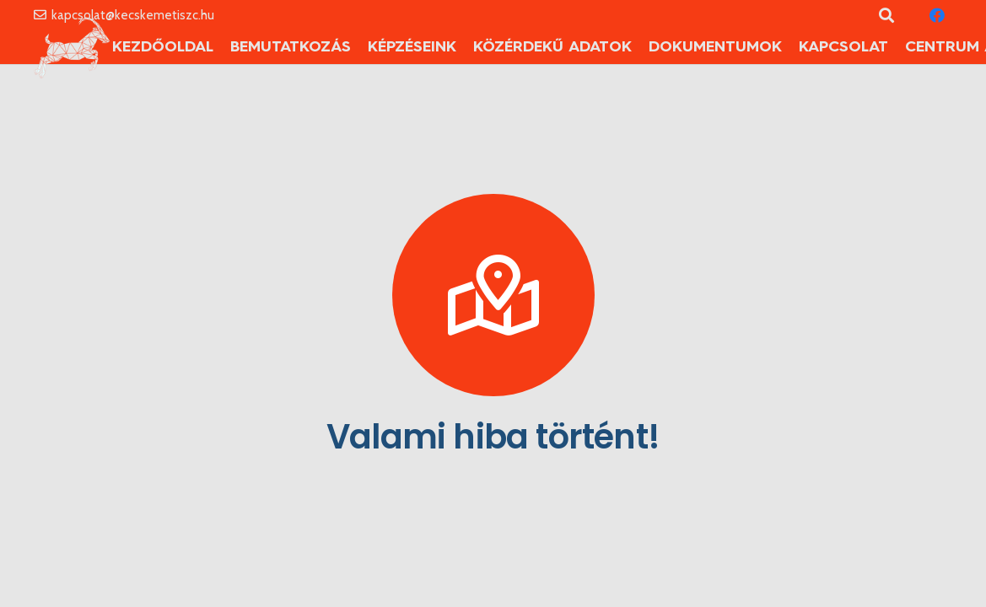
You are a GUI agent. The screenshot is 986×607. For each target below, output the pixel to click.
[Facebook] (937, 15)
